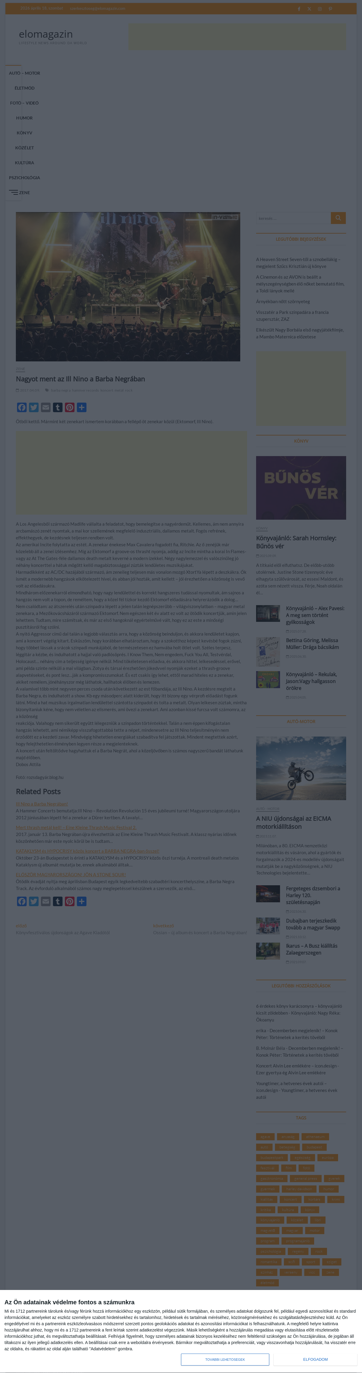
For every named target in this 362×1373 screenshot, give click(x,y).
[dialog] (181, 1331)
